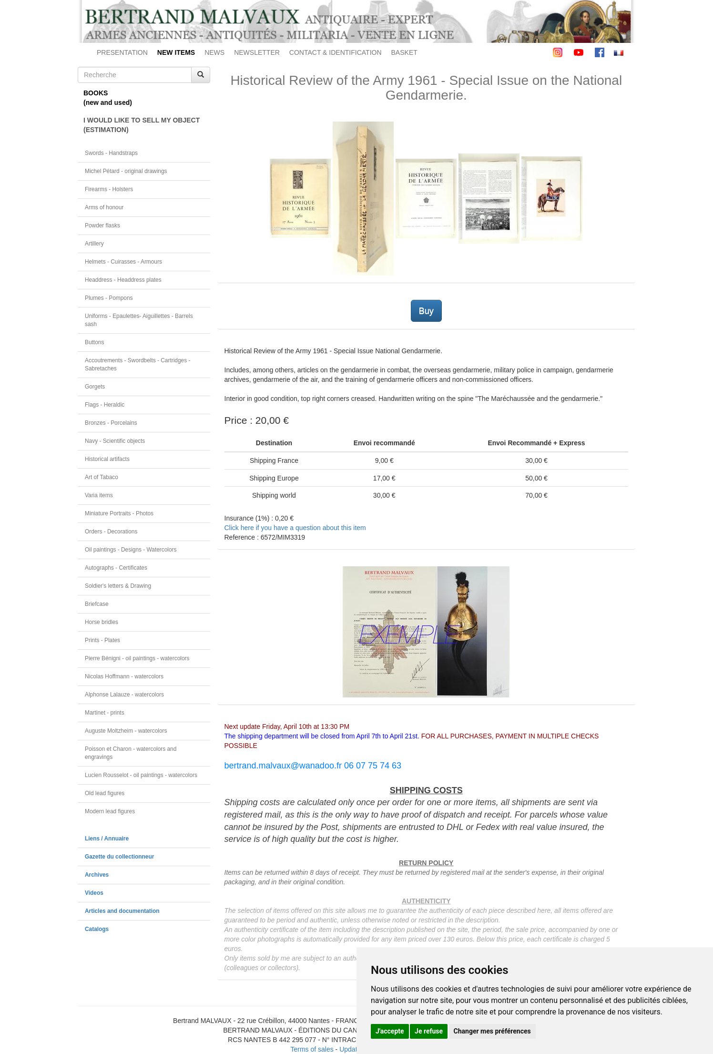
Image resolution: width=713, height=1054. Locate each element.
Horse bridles (101, 622)
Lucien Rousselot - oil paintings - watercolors (141, 775)
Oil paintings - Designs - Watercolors (131, 549)
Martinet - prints (104, 712)
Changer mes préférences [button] (492, 1031)
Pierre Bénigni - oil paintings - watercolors (137, 658)
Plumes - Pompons (108, 298)
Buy (426, 311)
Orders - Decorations (111, 531)
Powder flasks (102, 225)
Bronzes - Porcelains (111, 423)
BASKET (404, 52)
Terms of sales (311, 1049)
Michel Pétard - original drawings (126, 171)
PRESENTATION (122, 52)
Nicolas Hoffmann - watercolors (124, 676)
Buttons (94, 342)
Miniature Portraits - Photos (119, 513)
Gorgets (95, 386)
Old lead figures (104, 793)
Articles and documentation (122, 911)
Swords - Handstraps (111, 153)
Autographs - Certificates (116, 567)
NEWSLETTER (257, 52)
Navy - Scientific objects (115, 441)
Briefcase (97, 604)
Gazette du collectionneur (119, 856)
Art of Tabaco (101, 477)
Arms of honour (104, 207)
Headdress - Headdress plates (123, 279)
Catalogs (97, 929)
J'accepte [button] (390, 1031)
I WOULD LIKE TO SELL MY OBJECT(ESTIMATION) (141, 124)
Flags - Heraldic (104, 404)
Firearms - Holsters (109, 189)
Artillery (94, 243)
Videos (94, 893)
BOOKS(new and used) (107, 97)
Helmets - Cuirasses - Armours (123, 261)
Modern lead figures (110, 811)
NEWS (214, 52)
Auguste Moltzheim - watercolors (126, 730)
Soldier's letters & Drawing (118, 586)
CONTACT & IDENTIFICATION (335, 52)
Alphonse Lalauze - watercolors (124, 694)
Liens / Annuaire (107, 838)
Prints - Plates (102, 640)
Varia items (99, 495)
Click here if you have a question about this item (295, 528)
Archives (97, 874)
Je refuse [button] (429, 1031)
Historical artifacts (107, 459)
